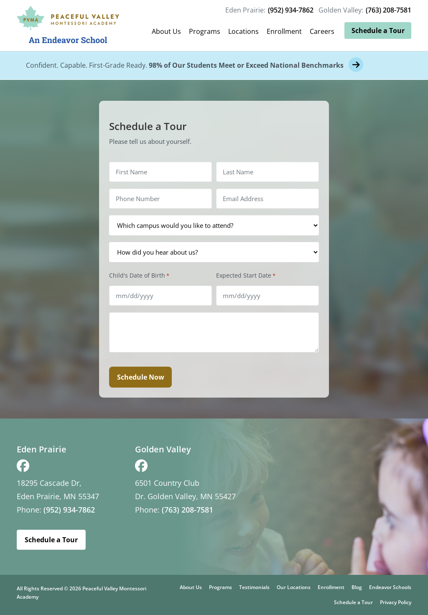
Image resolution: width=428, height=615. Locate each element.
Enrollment (284, 31)
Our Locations (294, 587)
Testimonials (254, 587)
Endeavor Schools (390, 587)
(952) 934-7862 (290, 10)
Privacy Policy (395, 602)
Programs (204, 31)
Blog (357, 587)
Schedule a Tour (378, 30)
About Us (166, 31)
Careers (322, 31)
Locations (243, 31)
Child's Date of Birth (139, 275)
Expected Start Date (245, 275)
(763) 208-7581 (388, 10)
